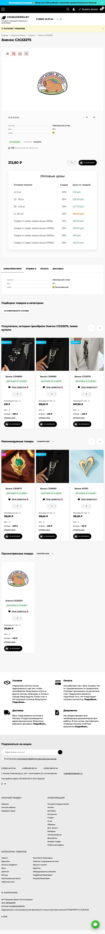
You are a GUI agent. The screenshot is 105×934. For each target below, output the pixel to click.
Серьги (4, 858)
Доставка (51, 811)
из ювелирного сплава (16, 310)
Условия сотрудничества (58, 804)
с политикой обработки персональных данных (36, 759)
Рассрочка (52, 814)
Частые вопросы (54, 835)
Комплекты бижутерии (42, 858)
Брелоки (36, 868)
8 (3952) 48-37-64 (44, 19)
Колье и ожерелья (9, 865)
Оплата (50, 807)
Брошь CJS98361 (48, 376)
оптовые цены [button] (9, 418)
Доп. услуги (52, 828)
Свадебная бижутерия (42, 875)
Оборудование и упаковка (44, 872)
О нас (49, 821)
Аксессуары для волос (11, 878)
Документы (52, 838)
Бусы (3, 868)
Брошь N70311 (81, 488)
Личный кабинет (8, 807)
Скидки (50, 818)
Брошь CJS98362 (13, 376)
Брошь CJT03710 (83, 376)
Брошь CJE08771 (13, 488)
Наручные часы (7, 882)
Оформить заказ (8, 811)
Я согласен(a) (28, 759)
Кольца (4, 875)
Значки (32, 35)
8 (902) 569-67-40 (51, 768)
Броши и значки (18, 35)
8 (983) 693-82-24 (29, 768)
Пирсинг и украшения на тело (46, 861)
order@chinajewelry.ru (73, 773)
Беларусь (51, 831)
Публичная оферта (55, 845)
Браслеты (5, 861)
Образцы (51, 824)
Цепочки (5, 872)
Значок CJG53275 (14, 601)
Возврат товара (54, 842)
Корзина (5, 804)
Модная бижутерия (41, 878)
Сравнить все (46, 441)
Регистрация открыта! (20, 3)
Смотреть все (45, 554)
